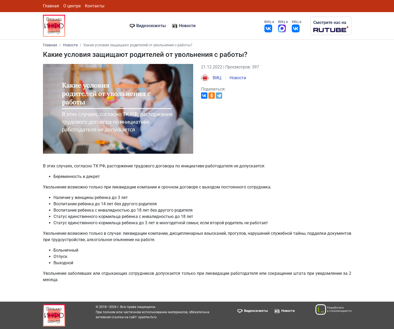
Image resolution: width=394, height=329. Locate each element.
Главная (51, 5)
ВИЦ (211, 77)
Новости (187, 25)
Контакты (94, 5)
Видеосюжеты (151, 25)
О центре (72, 5)
